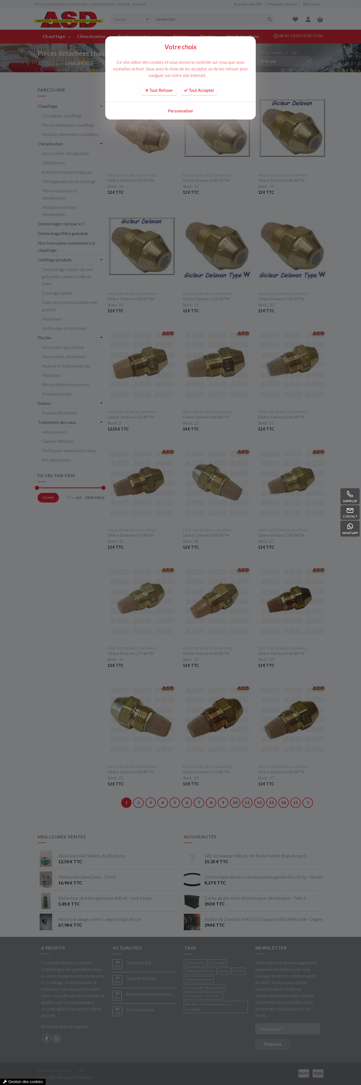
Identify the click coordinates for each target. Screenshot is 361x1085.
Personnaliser (180, 110)
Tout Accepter (199, 90)
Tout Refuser (159, 90)
